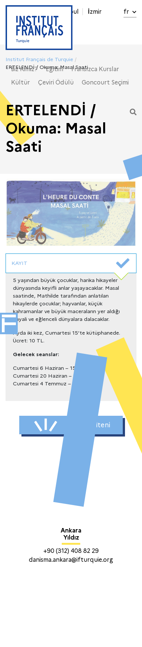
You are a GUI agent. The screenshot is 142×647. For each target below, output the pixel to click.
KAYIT (70, 263)
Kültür (20, 82)
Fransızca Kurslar (95, 69)
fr (130, 11)
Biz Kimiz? (24, 69)
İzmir (95, 11)
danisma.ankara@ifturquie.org (71, 559)
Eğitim (54, 69)
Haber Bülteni (72, 425)
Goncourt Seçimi (105, 82)
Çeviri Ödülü (56, 82)
